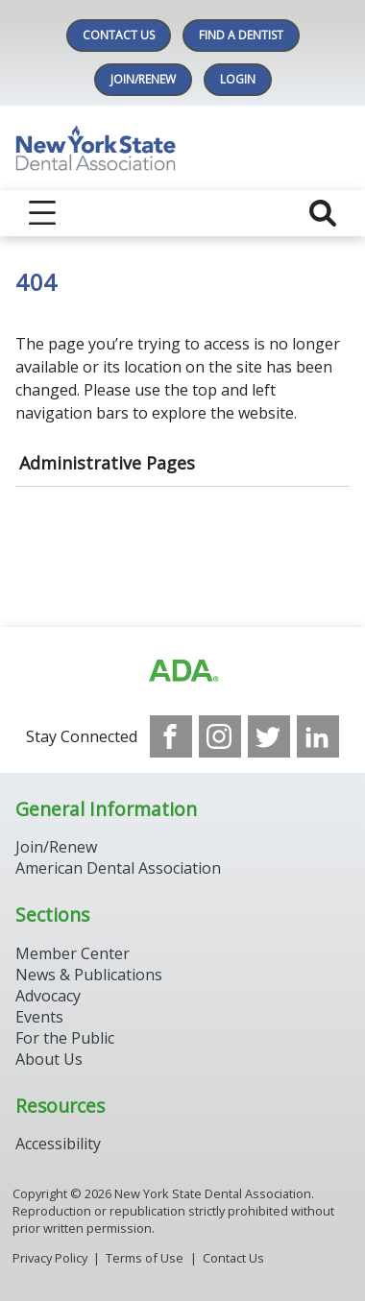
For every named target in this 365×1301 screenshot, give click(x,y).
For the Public (64, 1037)
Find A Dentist (241, 35)
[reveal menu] (42, 213)
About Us (49, 1059)
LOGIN (238, 79)
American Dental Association (118, 868)
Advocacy (48, 995)
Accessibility (58, 1143)
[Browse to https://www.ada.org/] (182, 671)
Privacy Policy (49, 1257)
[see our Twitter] (269, 736)
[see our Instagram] (220, 736)
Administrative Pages (107, 462)
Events (39, 1016)
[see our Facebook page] (171, 736)
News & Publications (88, 974)
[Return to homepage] (182, 148)
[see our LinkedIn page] (318, 736)
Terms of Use (144, 1257)
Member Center (72, 953)
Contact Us (119, 35)
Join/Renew (143, 79)
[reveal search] (323, 213)
